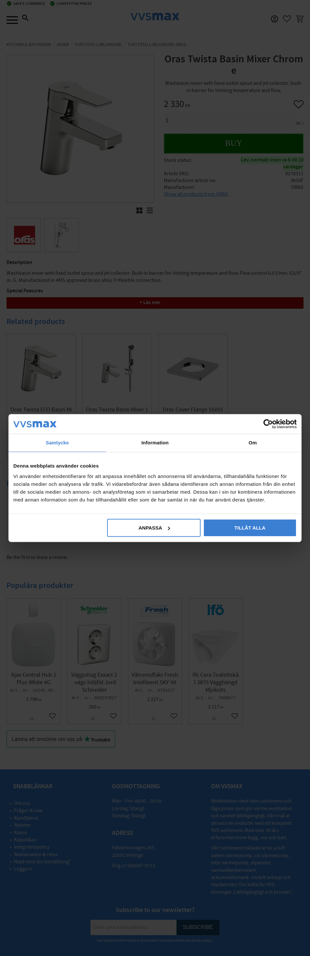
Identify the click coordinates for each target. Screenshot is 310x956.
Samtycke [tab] (57, 442)
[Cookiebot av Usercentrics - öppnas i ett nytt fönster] (268, 424)
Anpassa (154, 528)
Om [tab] (252, 442)
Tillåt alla (249, 528)
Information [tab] (155, 442)
